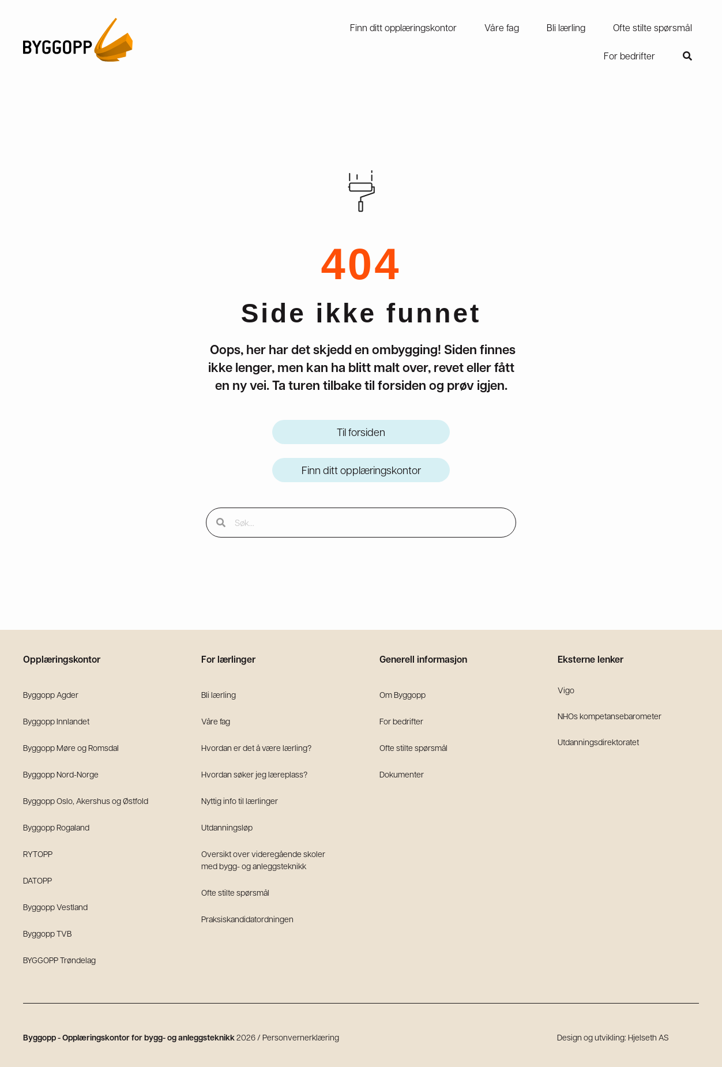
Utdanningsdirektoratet (598, 742)
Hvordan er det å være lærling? (256, 747)
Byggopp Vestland (55, 906)
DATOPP (37, 880)
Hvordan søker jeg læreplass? (254, 774)
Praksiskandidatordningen (247, 919)
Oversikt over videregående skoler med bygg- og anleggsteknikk (263, 859)
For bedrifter (401, 721)
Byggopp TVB (47, 933)
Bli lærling (218, 694)
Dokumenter (401, 774)
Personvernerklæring (300, 1037)
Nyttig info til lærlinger (239, 800)
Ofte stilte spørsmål (235, 892)
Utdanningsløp (227, 827)
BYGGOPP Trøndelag (59, 960)
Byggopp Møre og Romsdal (71, 747)
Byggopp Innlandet (56, 721)
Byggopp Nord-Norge (61, 774)
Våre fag (215, 721)
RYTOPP (37, 853)
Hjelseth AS (648, 1037)
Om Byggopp (402, 694)
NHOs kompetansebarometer (609, 716)
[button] (687, 56)
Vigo (566, 690)
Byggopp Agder (50, 694)
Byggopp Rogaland (56, 827)
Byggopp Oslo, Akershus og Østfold (85, 800)
